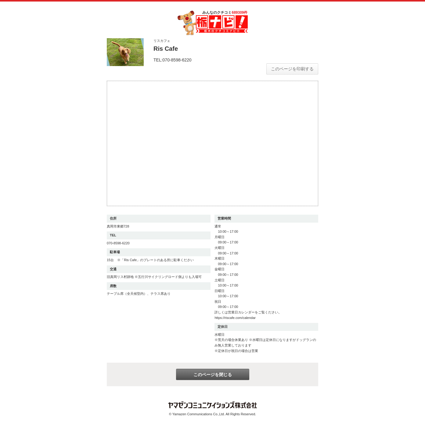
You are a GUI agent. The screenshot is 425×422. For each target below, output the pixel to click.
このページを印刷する (292, 68)
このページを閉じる (212, 374)
